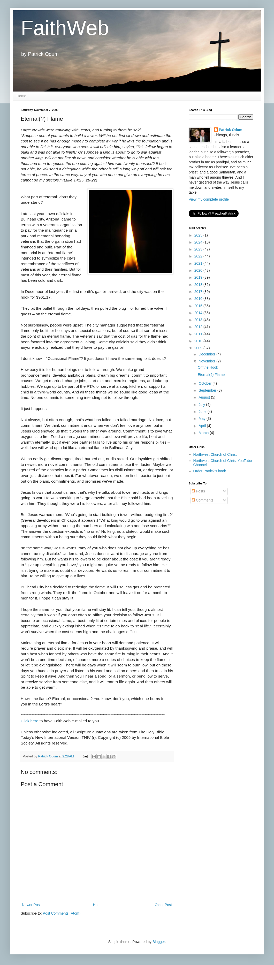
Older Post (163, 905)
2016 (198, 299)
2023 (198, 249)
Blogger (159, 942)
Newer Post (31, 905)
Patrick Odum (230, 130)
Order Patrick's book (209, 471)
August (205, 397)
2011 (198, 334)
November (207, 361)
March (204, 433)
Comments (203, 500)
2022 (198, 256)
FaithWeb (65, 27)
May (202, 418)
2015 (198, 306)
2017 (198, 292)
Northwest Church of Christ (215, 454)
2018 (198, 285)
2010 (198, 341)
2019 (198, 277)
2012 (198, 327)
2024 (198, 242)
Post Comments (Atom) (61, 913)
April (203, 426)
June (203, 411)
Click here (29, 721)
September (208, 390)
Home (21, 96)
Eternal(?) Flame (211, 375)
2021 (198, 263)
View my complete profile (209, 199)
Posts (198, 491)
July (202, 404)
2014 (198, 313)
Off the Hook (208, 367)
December (207, 354)
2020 (198, 270)
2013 (198, 320)
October (205, 383)
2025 (198, 235)
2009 (198, 348)
